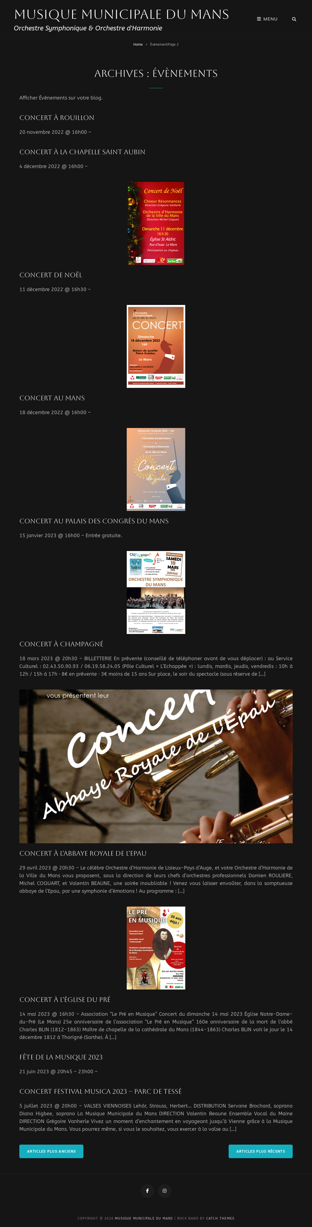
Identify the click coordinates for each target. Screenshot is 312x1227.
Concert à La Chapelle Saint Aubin (82, 152)
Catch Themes (220, 1218)
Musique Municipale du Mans (121, 14)
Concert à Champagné (61, 644)
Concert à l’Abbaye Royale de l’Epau (83, 853)
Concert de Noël (50, 275)
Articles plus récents (260, 1151)
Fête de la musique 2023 (61, 1057)
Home (138, 44)
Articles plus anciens (51, 1151)
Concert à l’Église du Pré (64, 1000)
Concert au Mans (52, 398)
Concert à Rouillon (56, 118)
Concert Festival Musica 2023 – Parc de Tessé (100, 1091)
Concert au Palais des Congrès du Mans (94, 521)
